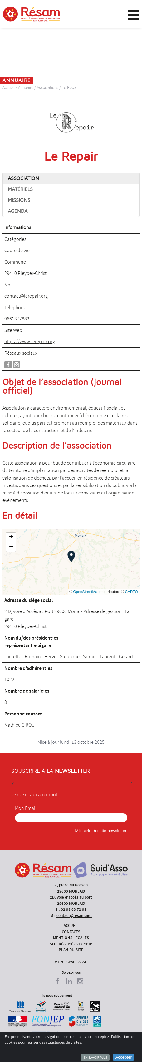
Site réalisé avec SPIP (71, 944)
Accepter (123, 1057)
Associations (47, 87)
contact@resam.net (74, 915)
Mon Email (26, 808)
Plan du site (71, 949)
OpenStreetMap (86, 592)
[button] (71, 556)
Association (23, 178)
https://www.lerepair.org (29, 342)
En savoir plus (95, 1057)
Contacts (71, 931)
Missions (19, 200)
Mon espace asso (71, 962)
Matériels (20, 189)
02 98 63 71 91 (73, 909)
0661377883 (16, 319)
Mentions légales (71, 937)
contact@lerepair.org (26, 296)
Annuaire (25, 87)
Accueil (8, 87)
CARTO (131, 592)
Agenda (17, 211)
